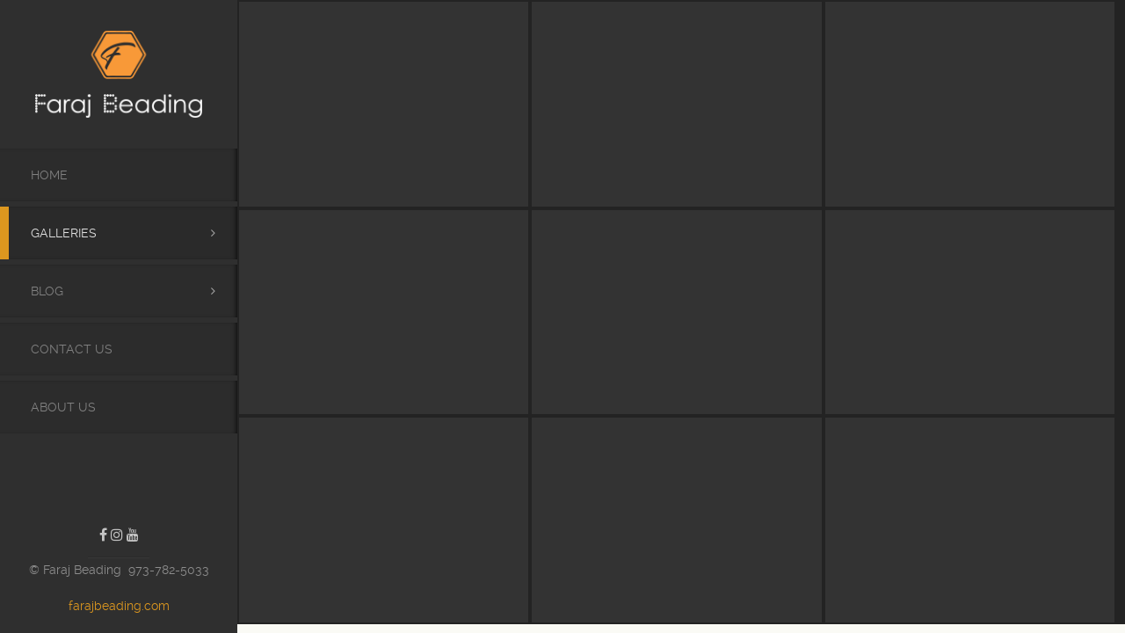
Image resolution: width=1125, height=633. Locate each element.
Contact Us (71, 349)
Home (49, 175)
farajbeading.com (119, 606)
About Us (63, 407)
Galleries (64, 233)
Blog (47, 291)
